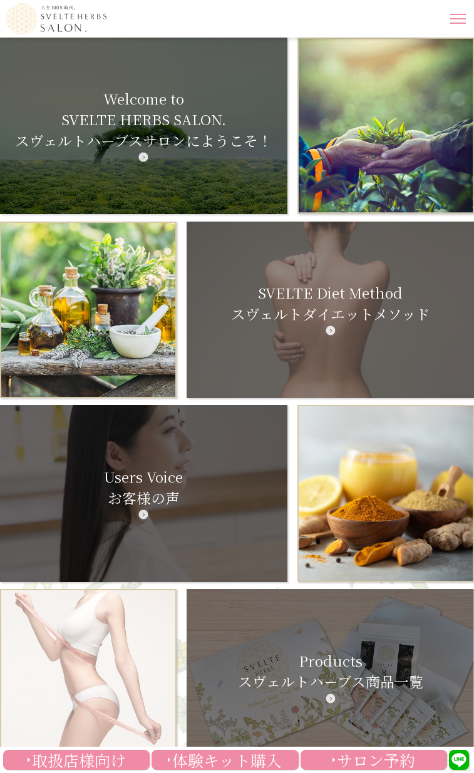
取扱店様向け (79, 760)
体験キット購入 (227, 760)
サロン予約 (376, 760)
